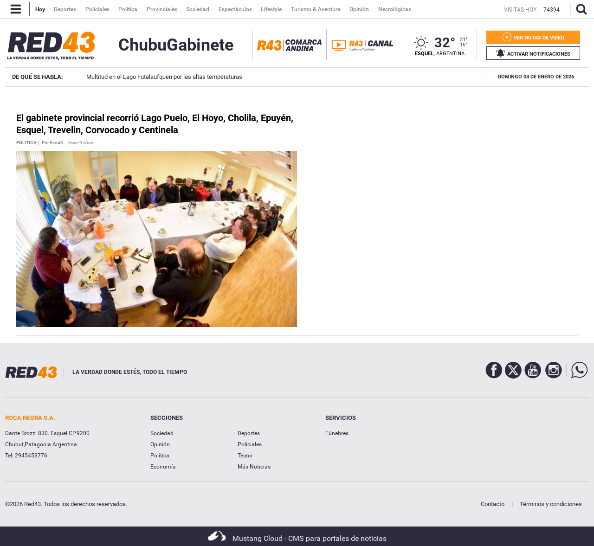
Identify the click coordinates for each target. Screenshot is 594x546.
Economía (163, 466)
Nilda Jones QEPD (434, 76)
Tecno (245, 455)
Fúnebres (337, 433)
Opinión (160, 444)
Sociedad (162, 433)
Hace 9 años (80, 143)
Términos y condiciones (551, 504)
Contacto (492, 504)
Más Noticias (254, 466)
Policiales (250, 444)
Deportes (249, 433)
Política (159, 455)
